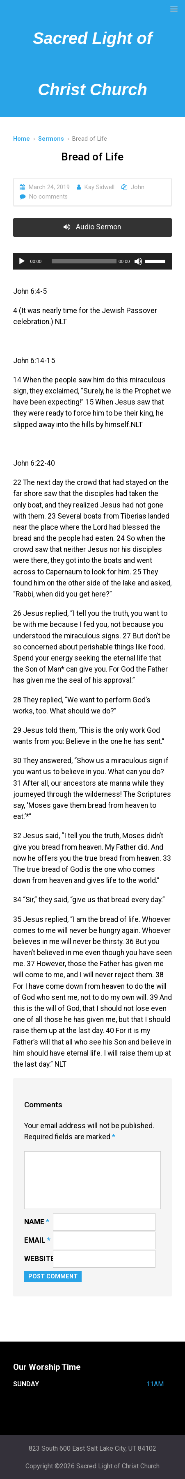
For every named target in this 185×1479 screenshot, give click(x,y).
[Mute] (138, 261)
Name (36, 1222)
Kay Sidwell (99, 187)
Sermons (51, 138)
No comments (48, 196)
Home (21, 138)
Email (37, 1240)
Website (39, 1259)
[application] (92, 261)
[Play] (22, 261)
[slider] (84, 261)
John (137, 187)
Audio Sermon (92, 227)
